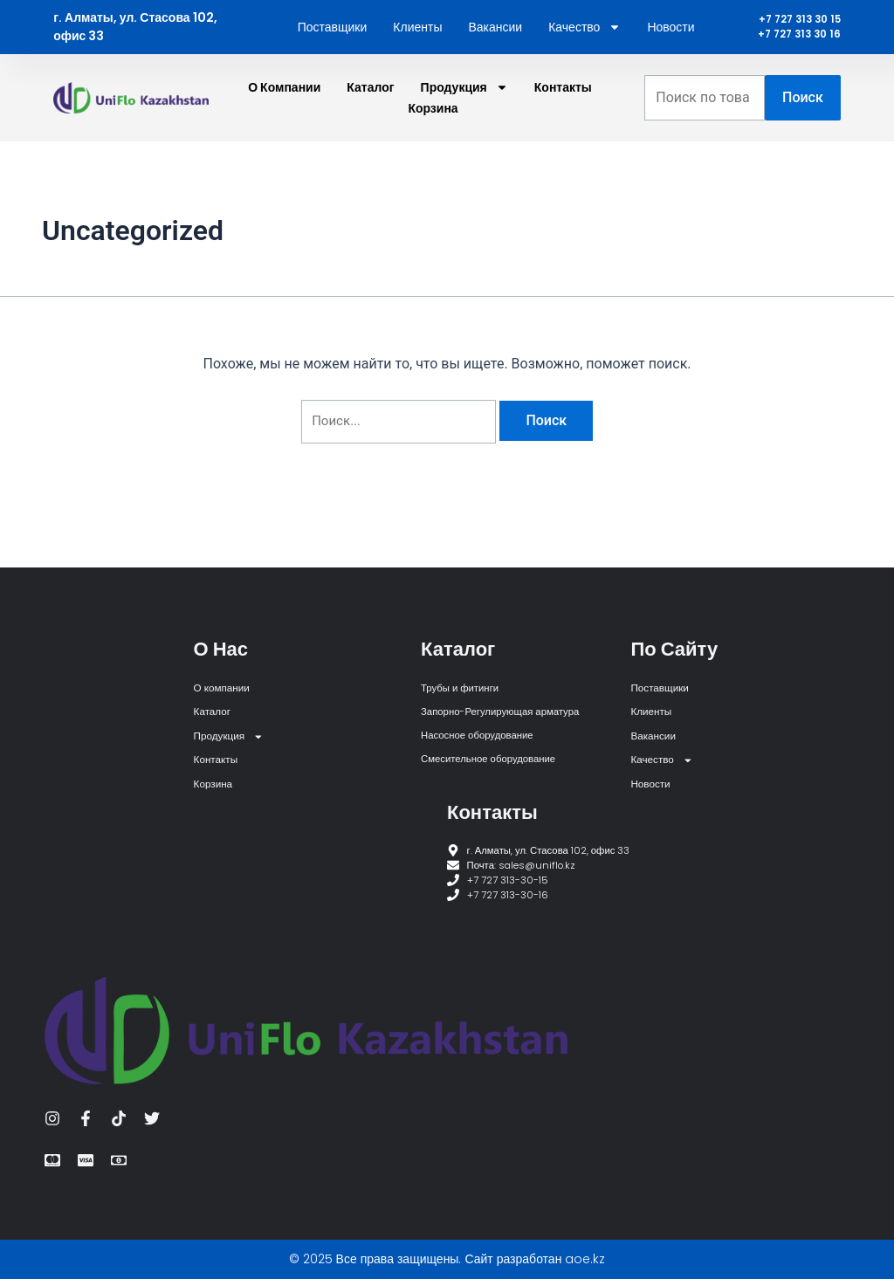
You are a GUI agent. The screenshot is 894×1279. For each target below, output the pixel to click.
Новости (670, 45)
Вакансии (495, 45)
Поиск (802, 134)
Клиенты (417, 45)
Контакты (563, 124)
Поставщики (333, 45)
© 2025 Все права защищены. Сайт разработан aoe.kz (447, 1259)
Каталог (370, 124)
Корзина (432, 145)
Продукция (464, 123)
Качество (584, 45)
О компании (284, 124)
